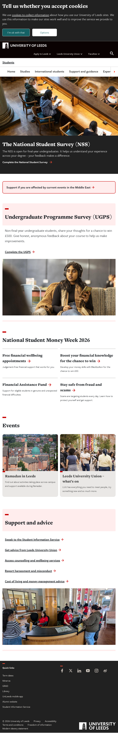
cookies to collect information (30, 15)
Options (44, 32)
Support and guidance (83, 72)
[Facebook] (62, 671)
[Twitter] (70, 671)
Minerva (6, 681)
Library (5, 691)
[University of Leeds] (97, 727)
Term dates (7, 675)
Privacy (37, 721)
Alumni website (9, 702)
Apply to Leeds (42, 54)
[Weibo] (105, 671)
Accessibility (50, 721)
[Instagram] (96, 671)
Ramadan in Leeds (20, 476)
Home (11, 72)
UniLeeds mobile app (12, 696)
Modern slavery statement (15, 728)
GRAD (5, 686)
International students (49, 72)
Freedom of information (40, 725)
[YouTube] (87, 671)
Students (8, 62)
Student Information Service (16, 707)
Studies (25, 72)
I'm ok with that (16, 32)
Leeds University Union (70, 54)
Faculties (94, 54)
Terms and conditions (12, 725)
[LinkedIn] (79, 671)
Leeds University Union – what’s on (83, 479)
